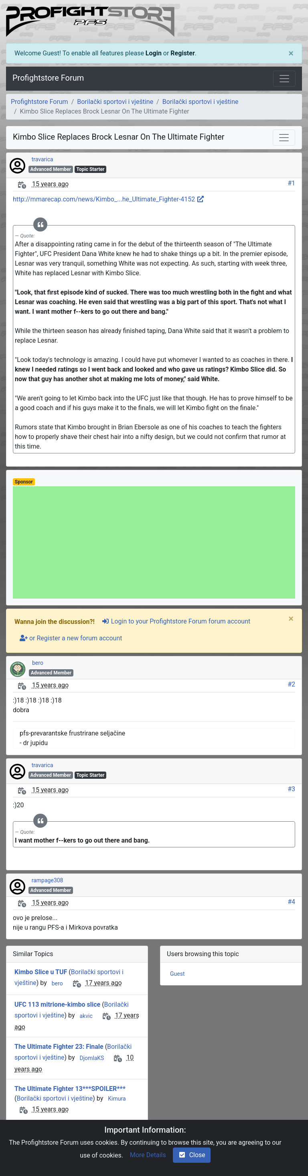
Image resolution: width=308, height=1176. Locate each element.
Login (154, 53)
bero (37, 663)
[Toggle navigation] (284, 79)
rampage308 (47, 880)
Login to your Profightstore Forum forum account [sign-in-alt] (175, 621)
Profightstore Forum (48, 78)
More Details (148, 1155)
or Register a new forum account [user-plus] (71, 638)
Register (182, 53)
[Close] (291, 53)
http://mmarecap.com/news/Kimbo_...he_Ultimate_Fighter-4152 (109, 199)
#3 (291, 789)
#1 (291, 183)
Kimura (117, 1098)
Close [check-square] (191, 1155)
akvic (85, 1016)
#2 (291, 684)
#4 (291, 902)
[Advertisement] (154, 542)
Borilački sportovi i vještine (115, 102)
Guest (177, 974)
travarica (42, 159)
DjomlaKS (91, 1058)
